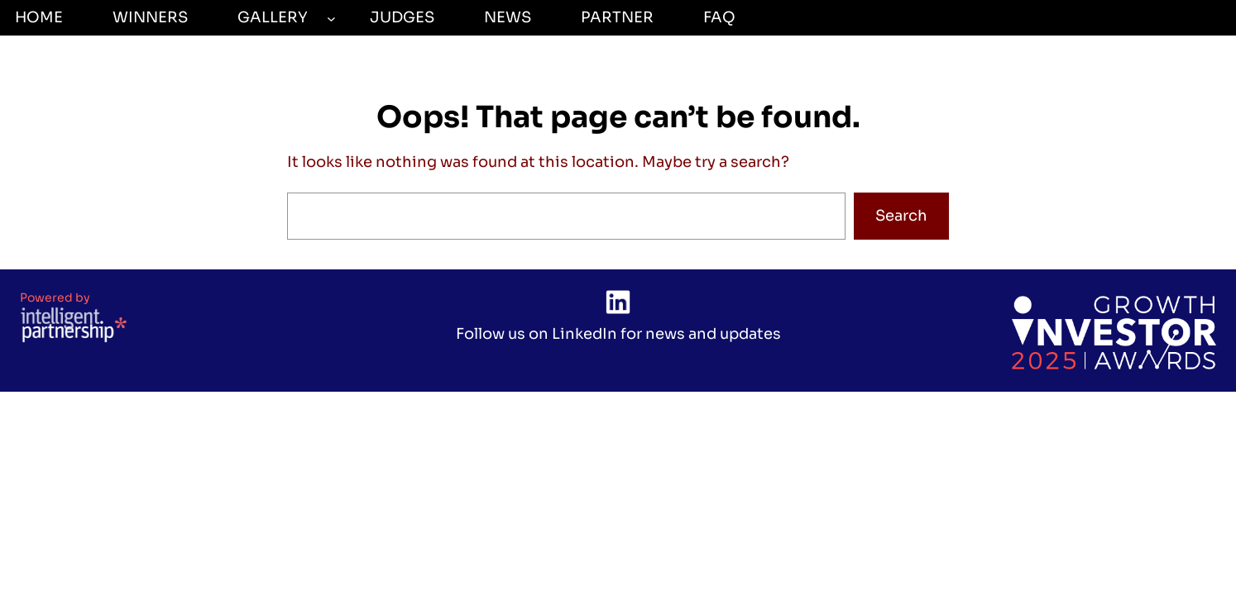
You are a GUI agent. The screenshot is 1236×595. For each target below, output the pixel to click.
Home (39, 17)
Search (901, 216)
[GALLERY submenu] (331, 17)
